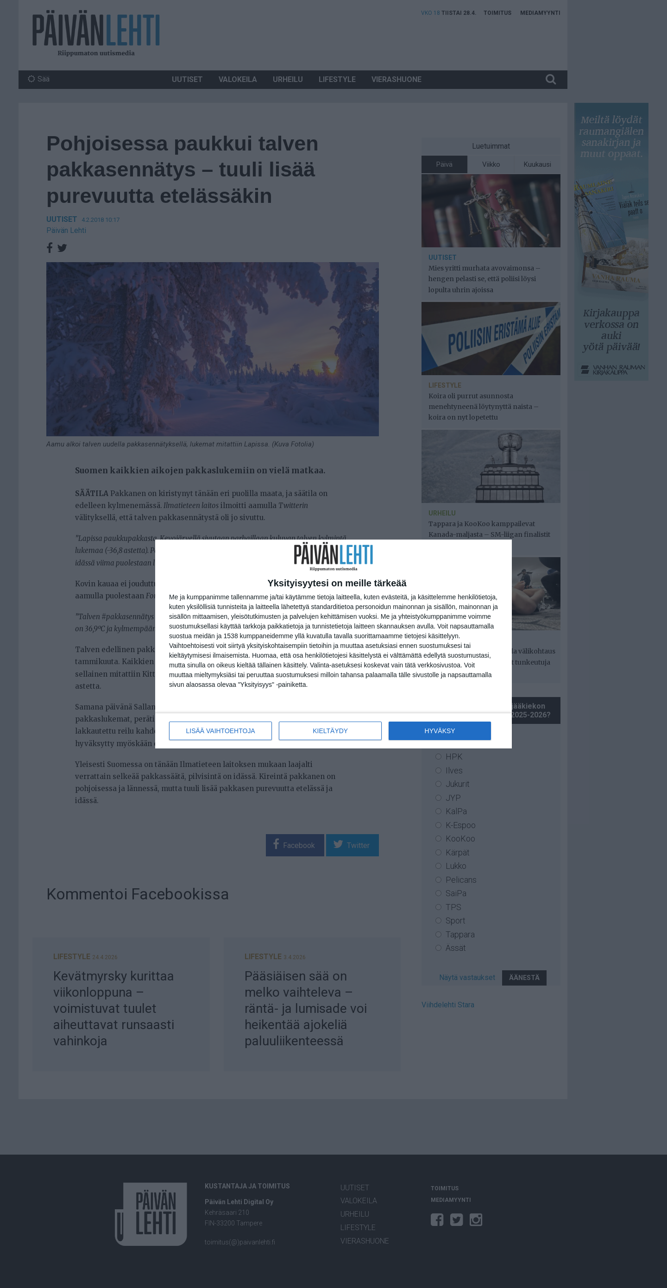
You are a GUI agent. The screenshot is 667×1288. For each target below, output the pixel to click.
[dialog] (333, 644)
